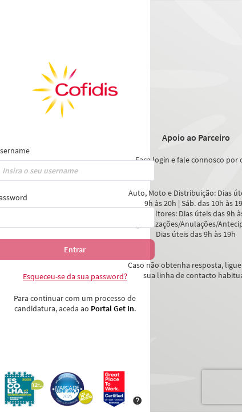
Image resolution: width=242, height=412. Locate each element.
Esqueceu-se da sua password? (75, 276)
